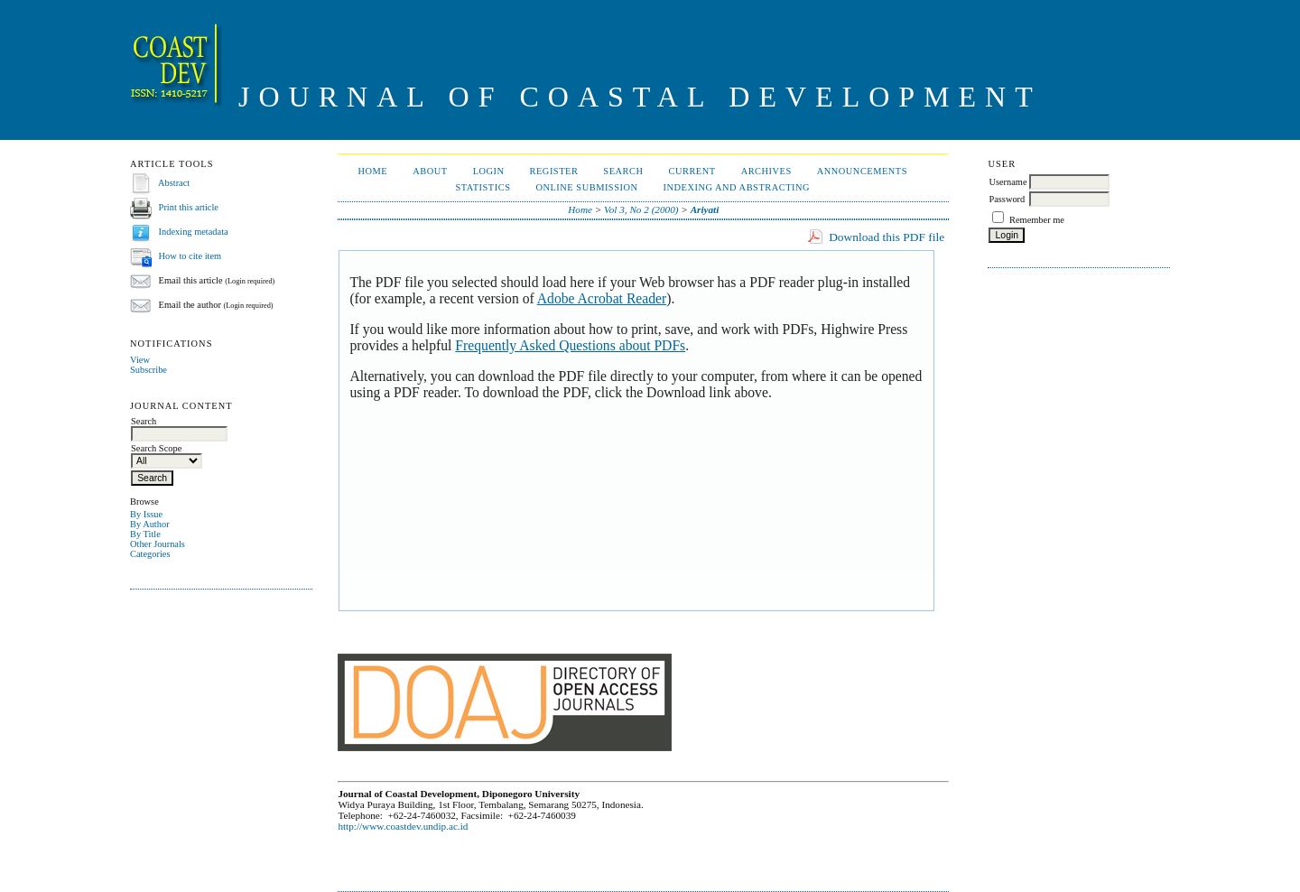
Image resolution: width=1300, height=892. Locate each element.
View (140, 360)
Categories (150, 554)
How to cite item (190, 256)
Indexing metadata (193, 232)
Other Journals (157, 544)
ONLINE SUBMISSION (586, 187)
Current (691, 171)
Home (373, 171)
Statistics (483, 187)
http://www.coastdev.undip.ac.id (403, 826)
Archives (766, 171)
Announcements (862, 171)
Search (623, 171)
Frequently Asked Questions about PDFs (570, 345)
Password (1007, 199)
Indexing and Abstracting (737, 187)
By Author (150, 524)
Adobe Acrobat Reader (601, 298)
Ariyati (705, 209)
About (430, 171)
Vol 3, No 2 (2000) (641, 209)
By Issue (146, 514)
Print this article (188, 207)
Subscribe (148, 370)
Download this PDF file (886, 237)
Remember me (1036, 220)
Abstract (174, 183)
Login (489, 171)
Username (1007, 182)
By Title (145, 534)
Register (554, 171)
